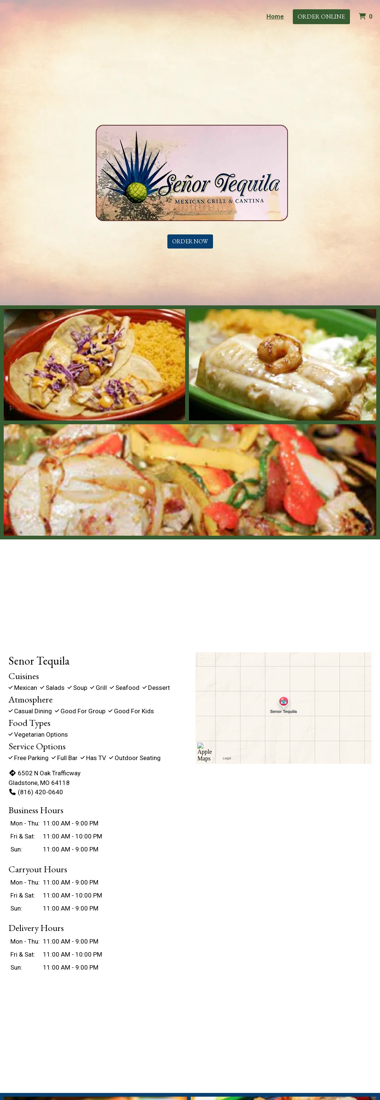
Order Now (190, 241)
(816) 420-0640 (36, 792)
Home (275, 16)
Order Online (321, 16)
